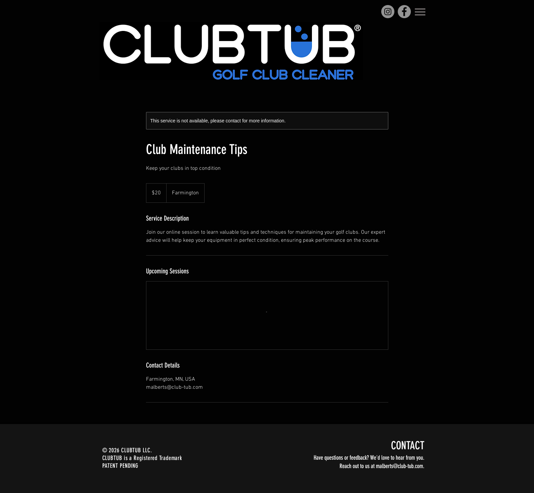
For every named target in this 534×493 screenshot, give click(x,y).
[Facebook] (404, 11)
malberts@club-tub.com (399, 466)
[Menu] (420, 12)
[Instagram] (387, 11)
